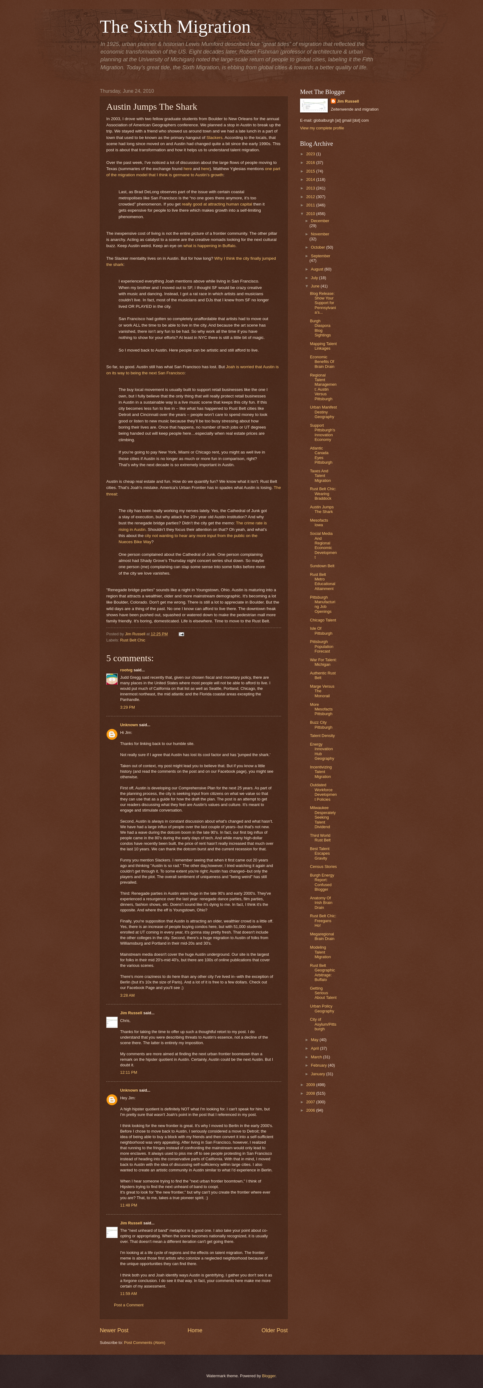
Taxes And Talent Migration (320, 476)
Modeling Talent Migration (320, 952)
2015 (311, 171)
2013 (311, 188)
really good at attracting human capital (217, 204)
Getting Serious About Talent (323, 993)
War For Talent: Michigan (323, 662)
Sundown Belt (322, 566)
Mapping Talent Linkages (323, 346)
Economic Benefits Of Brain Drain (322, 362)
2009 (311, 1084)
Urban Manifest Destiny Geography (323, 412)
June (316, 286)
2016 (311, 162)
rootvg (126, 670)
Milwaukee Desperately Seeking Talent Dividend (323, 817)
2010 (311, 213)
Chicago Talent (323, 620)
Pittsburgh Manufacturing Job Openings (322, 604)
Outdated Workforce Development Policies (323, 792)
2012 (311, 196)
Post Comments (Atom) (144, 1342)
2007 (311, 1102)
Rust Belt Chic (132, 640)
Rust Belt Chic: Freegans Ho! (323, 921)
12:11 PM (128, 1072)
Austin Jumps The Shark (322, 509)
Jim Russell (131, 1013)
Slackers (214, 137)
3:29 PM (127, 707)
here (188, 168)
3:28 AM (127, 995)
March (317, 1057)
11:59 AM (128, 1293)
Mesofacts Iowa (319, 522)
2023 (311, 154)
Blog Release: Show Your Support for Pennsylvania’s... (323, 303)
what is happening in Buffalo (209, 245)
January (318, 1074)
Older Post (275, 1330)
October (318, 247)
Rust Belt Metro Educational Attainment (322, 581)
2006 (311, 1110)
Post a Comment (129, 1305)
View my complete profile (322, 128)
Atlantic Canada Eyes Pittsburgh (321, 455)
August (317, 269)
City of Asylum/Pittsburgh (323, 1024)
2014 (311, 179)
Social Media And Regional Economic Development (323, 545)
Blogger (269, 1376)
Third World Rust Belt (320, 837)
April (315, 1048)
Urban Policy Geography (322, 1008)
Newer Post (114, 1330)
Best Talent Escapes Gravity (320, 853)
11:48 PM (128, 1205)
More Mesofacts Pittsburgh (321, 709)
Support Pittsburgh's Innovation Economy (322, 432)
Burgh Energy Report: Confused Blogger (322, 882)
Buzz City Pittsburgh (321, 724)
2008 (311, 1093)
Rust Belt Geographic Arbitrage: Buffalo (322, 972)
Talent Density (322, 735)
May (315, 1039)
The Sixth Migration (175, 26)
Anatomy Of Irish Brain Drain (321, 903)
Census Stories (323, 866)
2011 (311, 205)
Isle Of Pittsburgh (321, 630)
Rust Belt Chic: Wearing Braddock (323, 493)
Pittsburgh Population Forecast (321, 646)
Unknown (129, 724)
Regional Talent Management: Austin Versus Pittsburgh (323, 387)
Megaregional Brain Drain (322, 936)
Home (195, 1330)
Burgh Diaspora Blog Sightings (320, 328)
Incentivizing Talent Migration (321, 772)
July (315, 277)
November (320, 234)
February (319, 1065)
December (320, 220)
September (320, 256)
